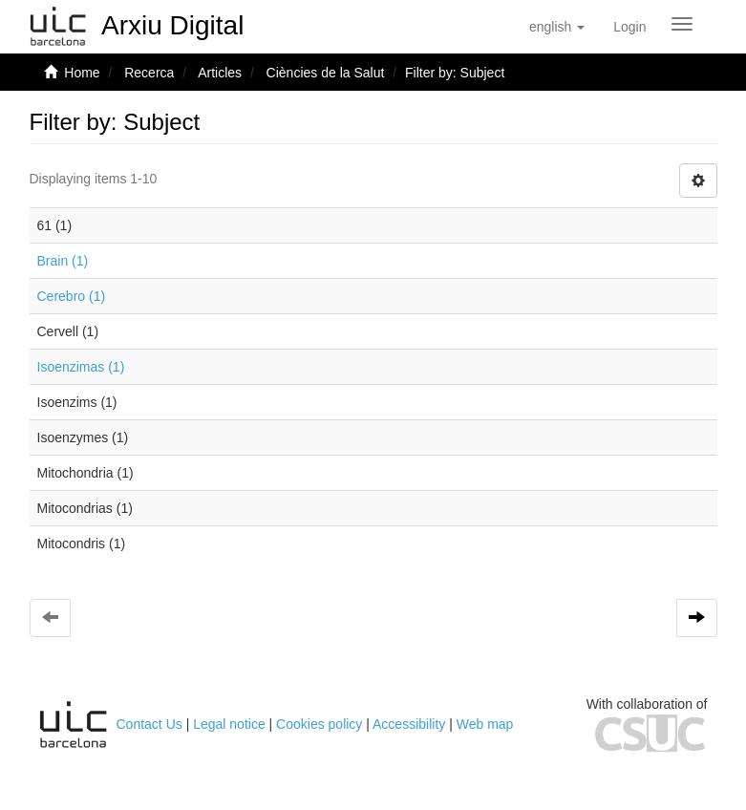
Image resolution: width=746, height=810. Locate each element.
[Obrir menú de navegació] (682, 24)
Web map (485, 724)
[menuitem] (629, 26)
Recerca (149, 72)
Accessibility (409, 724)
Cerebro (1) (71, 296)
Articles (220, 72)
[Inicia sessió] (629, 26)
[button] (557, 26)
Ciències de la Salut (325, 72)
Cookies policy (319, 724)
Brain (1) (63, 260)
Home (81, 72)
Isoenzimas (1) (81, 366)
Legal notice (229, 724)
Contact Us (149, 724)
